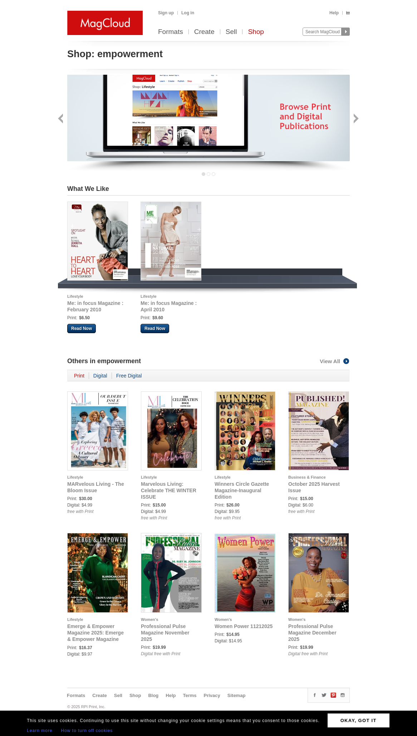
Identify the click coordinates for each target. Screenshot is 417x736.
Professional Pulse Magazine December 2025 (312, 632)
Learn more (39, 730)
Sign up (166, 12)
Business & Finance (307, 477)
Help (334, 12)
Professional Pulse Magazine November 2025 (165, 632)
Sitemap (236, 695)
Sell (231, 32)
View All (335, 361)
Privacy (212, 695)
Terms (189, 695)
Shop (256, 32)
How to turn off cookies (87, 730)
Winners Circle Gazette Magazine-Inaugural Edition (242, 490)
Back (61, 119)
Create (204, 32)
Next (355, 119)
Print (79, 376)
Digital (100, 376)
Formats (170, 32)
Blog (153, 695)
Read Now (81, 328)
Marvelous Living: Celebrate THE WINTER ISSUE (168, 490)
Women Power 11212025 (244, 626)
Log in (187, 12)
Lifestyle (75, 296)
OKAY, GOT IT (358, 720)
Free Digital (129, 376)
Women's (149, 619)
